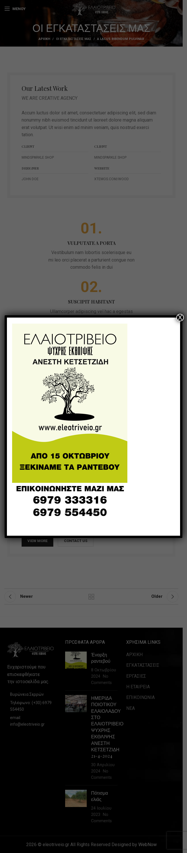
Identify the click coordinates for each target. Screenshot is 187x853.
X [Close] (180, 317)
